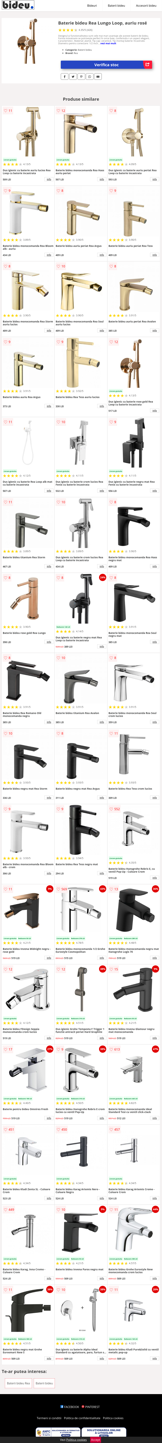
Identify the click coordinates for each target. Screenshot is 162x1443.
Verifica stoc (123, 65)
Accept (95, 1440)
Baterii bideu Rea (18, 1383)
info (49, 179)
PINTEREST (91, 1407)
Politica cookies (113, 1418)
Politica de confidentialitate (82, 1418)
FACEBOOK (69, 1407)
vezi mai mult (108, 43)
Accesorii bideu (146, 6)
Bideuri (92, 6)
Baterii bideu (116, 6)
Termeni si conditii (49, 1418)
